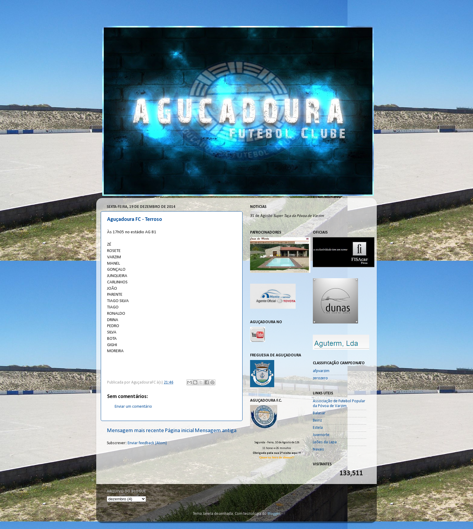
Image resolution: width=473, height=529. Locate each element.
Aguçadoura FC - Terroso (134, 219)
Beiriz (317, 420)
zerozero (320, 378)
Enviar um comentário (133, 407)
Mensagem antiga (216, 431)
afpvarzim (321, 371)
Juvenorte (321, 435)
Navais (318, 449)
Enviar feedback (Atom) (147, 443)
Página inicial (179, 431)
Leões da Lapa (325, 442)
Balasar (319, 413)
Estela (318, 428)
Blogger (274, 514)
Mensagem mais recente (135, 431)
